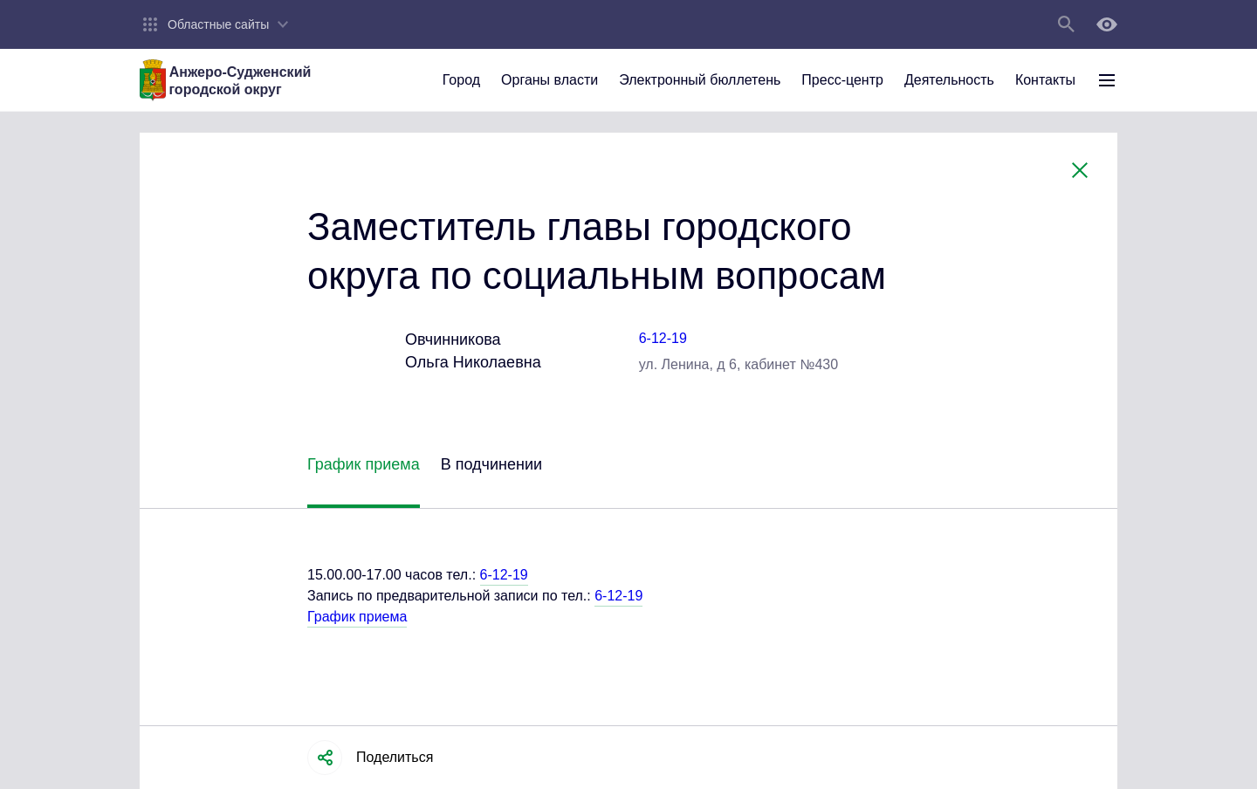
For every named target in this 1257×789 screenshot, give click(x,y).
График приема (357, 616)
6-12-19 (663, 338)
